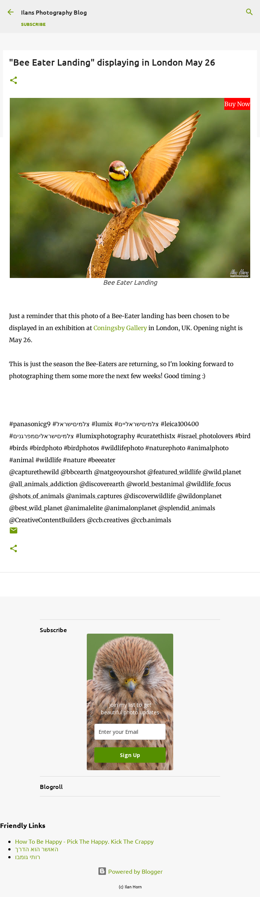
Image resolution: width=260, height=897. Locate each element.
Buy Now (237, 104)
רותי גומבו (27, 856)
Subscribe (33, 24)
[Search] (249, 12)
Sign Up (130, 755)
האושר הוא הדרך (36, 848)
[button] (13, 81)
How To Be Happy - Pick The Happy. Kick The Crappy (84, 841)
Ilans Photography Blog (54, 12)
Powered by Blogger (130, 871)
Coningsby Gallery (120, 328)
